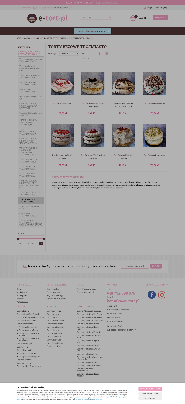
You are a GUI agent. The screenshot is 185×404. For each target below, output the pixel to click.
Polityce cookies (95, 399)
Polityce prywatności (81, 399)
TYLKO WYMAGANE (150, 394)
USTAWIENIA (150, 398)
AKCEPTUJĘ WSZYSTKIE (150, 389)
